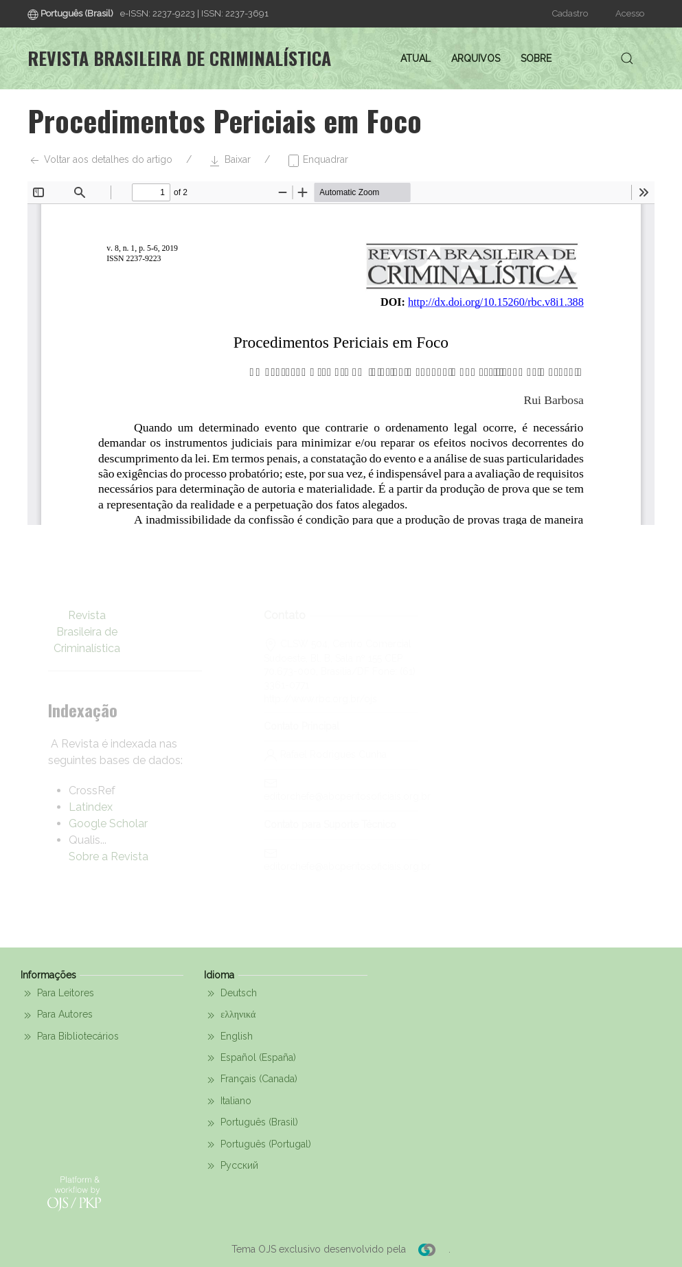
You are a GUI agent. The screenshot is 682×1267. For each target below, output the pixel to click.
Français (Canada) (250, 1080)
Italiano (227, 1101)
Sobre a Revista (108, 856)
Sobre (536, 58)
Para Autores (57, 1015)
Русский (231, 1166)
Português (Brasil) (251, 1123)
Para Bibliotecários (70, 1037)
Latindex (91, 807)
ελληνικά (229, 1015)
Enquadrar (317, 161)
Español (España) (250, 1058)
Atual (415, 58)
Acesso (629, 13)
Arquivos (475, 58)
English (228, 1037)
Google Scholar (108, 823)
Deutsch (230, 993)
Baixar (229, 161)
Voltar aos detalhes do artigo (99, 161)
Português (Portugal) (257, 1145)
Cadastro (570, 13)
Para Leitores (57, 993)
